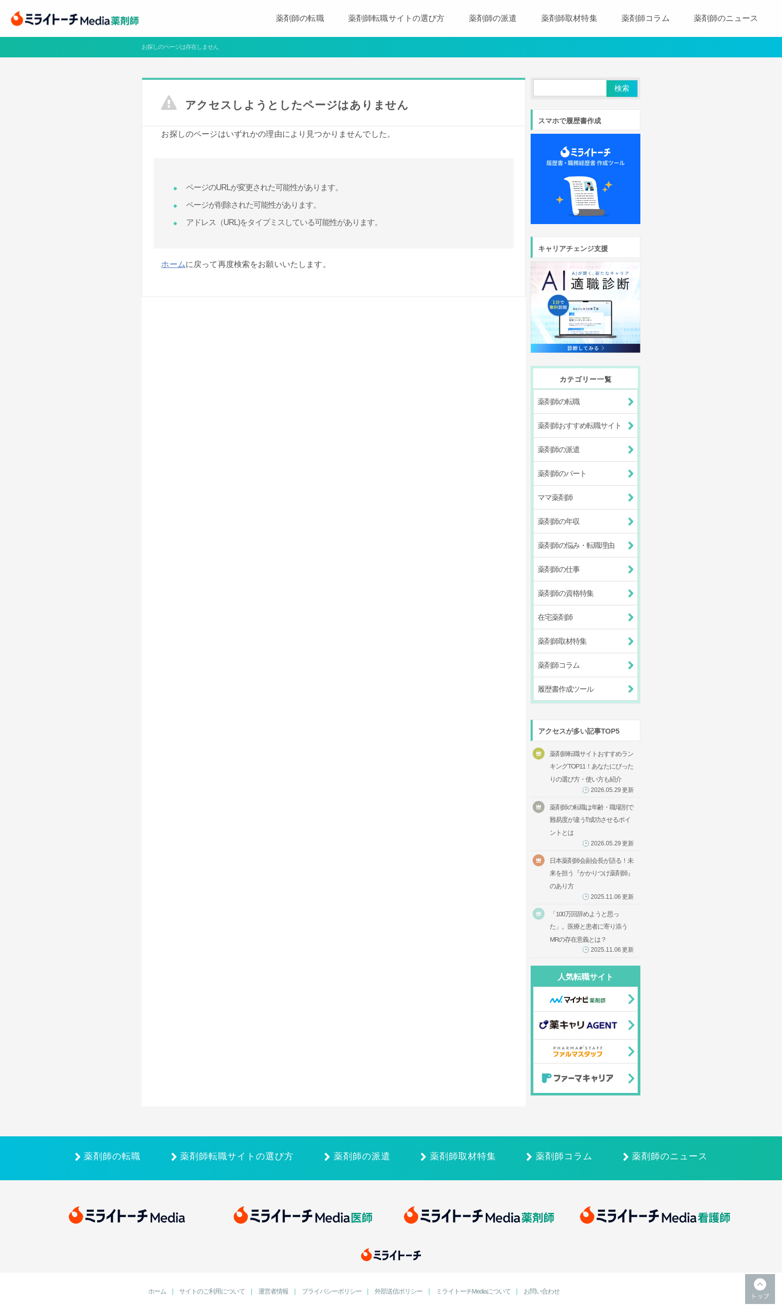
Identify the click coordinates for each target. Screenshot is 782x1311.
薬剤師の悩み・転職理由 (576, 545)
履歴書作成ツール (565, 689)
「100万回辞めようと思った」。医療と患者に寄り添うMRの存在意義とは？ (592, 932)
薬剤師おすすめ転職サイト (579, 425)
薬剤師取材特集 (569, 18)
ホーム (173, 264)
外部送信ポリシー (398, 1292)
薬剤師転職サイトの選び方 (396, 18)
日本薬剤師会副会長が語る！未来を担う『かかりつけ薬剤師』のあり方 (592, 878)
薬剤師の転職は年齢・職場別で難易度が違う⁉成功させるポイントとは (592, 825)
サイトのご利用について (212, 1292)
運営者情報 (273, 1292)
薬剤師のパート (562, 473)
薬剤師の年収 (559, 521)
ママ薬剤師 (555, 497)
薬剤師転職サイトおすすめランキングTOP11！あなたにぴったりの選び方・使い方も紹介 (592, 771)
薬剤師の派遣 (493, 18)
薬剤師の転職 (300, 18)
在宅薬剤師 (555, 617)
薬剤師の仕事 (559, 569)
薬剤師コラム (645, 18)
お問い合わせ (542, 1292)
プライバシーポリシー (332, 1292)
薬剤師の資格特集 (565, 593)
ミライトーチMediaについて (473, 1292)
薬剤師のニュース (726, 18)
